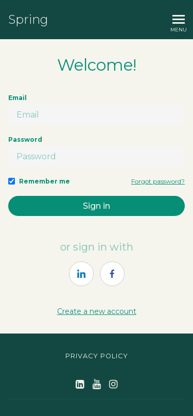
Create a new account (96, 311)
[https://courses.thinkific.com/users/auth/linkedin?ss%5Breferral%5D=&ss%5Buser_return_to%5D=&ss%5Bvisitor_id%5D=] (81, 273)
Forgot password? (158, 181)
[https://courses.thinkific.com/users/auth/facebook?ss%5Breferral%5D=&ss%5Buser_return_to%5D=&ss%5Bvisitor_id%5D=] (112, 273)
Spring (28, 19)
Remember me (44, 181)
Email (17, 98)
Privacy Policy (96, 356)
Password (25, 139)
